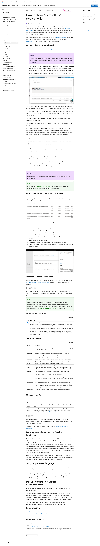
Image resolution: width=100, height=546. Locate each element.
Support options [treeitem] (8, 44)
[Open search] (93, 2)
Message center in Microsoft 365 (48, 308)
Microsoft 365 (34, 10)
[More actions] (72, 10)
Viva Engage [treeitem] (7, 52)
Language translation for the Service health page (37, 282)
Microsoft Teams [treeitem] (8, 50)
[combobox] (9, 12)
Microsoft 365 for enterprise (45, 10)
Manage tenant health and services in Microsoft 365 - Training (39, 526)
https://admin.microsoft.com (55, 49)
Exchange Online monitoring (51, 411)
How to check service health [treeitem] (11, 42)
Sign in (96, 1)
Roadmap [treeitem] (6, 36)
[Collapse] (17, 9)
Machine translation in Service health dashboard (89, 20)
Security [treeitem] (4, 33)
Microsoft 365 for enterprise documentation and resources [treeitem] (9, 18)
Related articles (86, 22)
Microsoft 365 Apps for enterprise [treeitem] (10, 58)
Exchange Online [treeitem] (8, 46)
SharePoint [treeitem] (7, 48)
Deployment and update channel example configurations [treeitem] (10, 67)
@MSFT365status (30, 41)
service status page (61, 37)
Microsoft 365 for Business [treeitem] (8, 90)
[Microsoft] (2, 2)
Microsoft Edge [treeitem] (6, 64)
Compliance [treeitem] (5, 31)
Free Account (95, 5)
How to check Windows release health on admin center (42, 513)
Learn (27, 10)
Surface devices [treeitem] (6, 60)
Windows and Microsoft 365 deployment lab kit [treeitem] (9, 74)
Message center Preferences (35, 511)
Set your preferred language (89, 18)
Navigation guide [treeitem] (6, 88)
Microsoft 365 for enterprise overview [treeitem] (9, 22)
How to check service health (89, 13)
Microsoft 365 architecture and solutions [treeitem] (9, 80)
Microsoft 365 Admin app (43, 186)
